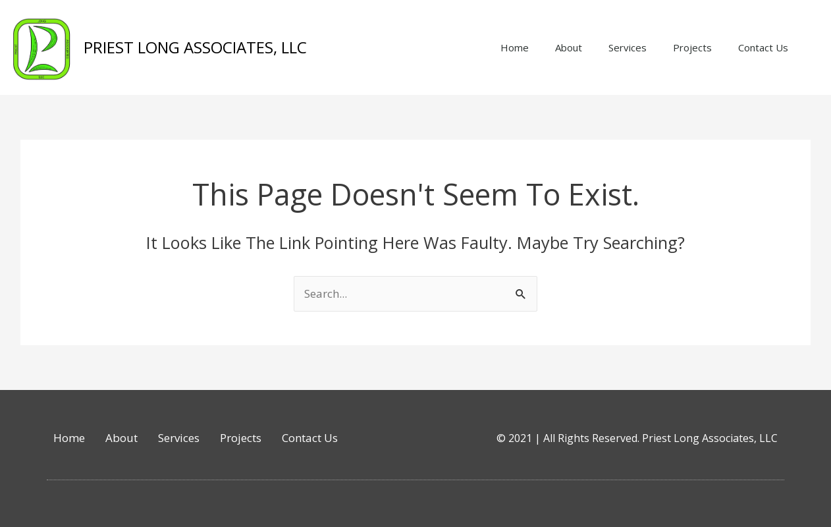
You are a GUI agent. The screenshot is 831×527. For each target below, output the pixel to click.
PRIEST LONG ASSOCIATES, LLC (195, 47)
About (568, 47)
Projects (692, 47)
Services (627, 47)
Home (514, 47)
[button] (818, 47)
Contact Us (763, 47)
